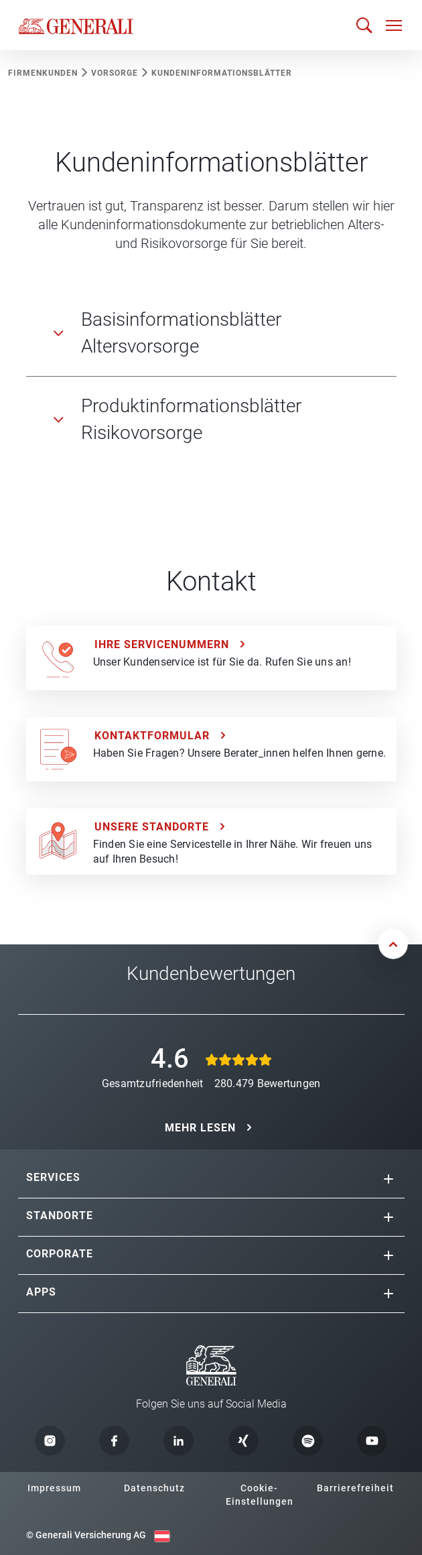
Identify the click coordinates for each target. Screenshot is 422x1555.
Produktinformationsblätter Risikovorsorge (191, 419)
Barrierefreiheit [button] (355, 1488)
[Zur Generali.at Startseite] (76, 25)
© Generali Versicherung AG (86, 1535)
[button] (388, 1179)
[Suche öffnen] (364, 25)
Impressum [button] (54, 1488)
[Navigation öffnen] (393, 25)
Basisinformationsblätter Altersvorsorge (181, 332)
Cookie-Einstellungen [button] (259, 1495)
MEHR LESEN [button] (200, 1127)
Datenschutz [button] (154, 1488)
